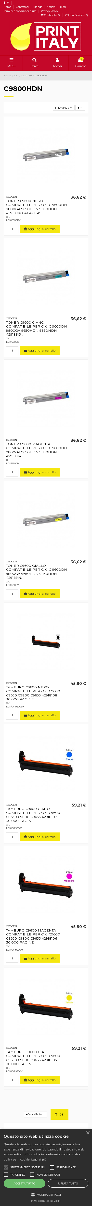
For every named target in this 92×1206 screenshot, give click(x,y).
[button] (46, 1194)
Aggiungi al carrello (39, 229)
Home (8, 7)
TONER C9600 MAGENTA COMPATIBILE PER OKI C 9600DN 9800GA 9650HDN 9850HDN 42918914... (36, 450)
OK (59, 1114)
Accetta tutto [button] (24, 1183)
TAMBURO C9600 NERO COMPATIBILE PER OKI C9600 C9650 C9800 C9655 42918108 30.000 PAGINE (33, 693)
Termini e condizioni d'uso (20, 11)
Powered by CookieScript (46, 1201)
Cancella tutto (35, 1114)
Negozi (51, 7)
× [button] (88, 1133)
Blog (63, 7)
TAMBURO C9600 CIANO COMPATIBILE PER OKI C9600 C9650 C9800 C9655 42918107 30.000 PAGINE (33, 815)
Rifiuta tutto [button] (68, 1183)
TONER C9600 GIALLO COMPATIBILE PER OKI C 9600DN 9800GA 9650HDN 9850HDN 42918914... (36, 572)
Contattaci (22, 7)
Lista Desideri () (76, 15)
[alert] (46, 1167)
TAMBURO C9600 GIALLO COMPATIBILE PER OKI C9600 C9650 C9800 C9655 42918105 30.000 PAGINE (33, 1058)
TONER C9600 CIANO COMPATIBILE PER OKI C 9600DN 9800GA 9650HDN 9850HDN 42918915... (36, 328)
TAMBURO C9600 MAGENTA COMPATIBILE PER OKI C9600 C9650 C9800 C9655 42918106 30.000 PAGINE (33, 936)
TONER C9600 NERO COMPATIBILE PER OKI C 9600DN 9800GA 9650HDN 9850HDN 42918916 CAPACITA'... (36, 207)
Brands (38, 7)
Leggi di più (39, 1159)
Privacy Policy (49, 11)
